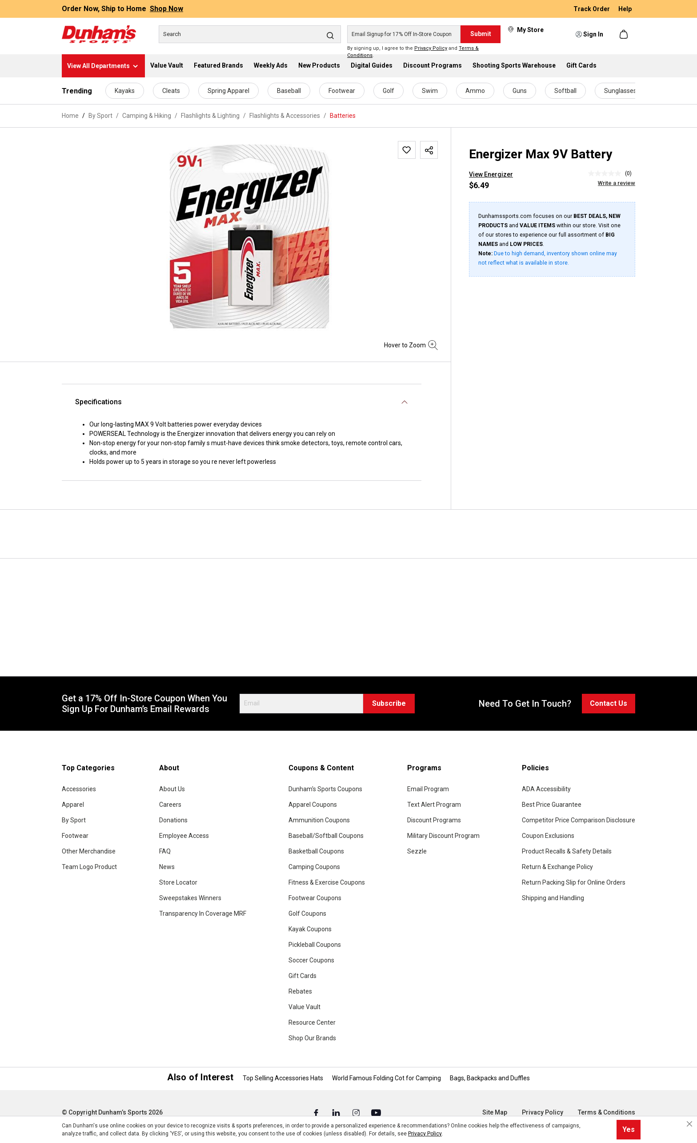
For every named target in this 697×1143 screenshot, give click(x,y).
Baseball (289, 90)
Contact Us (608, 703)
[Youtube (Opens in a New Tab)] (376, 1112)
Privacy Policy (430, 48)
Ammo (475, 90)
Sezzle (417, 851)
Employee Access (184, 835)
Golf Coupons (307, 913)
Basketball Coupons (316, 851)
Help (625, 8)
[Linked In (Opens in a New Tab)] (336, 1112)
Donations (173, 820)
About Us (172, 789)
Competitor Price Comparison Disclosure (578, 820)
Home (70, 115)
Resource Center (312, 1022)
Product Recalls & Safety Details (567, 851)
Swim (430, 90)
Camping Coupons (314, 866)
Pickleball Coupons (314, 944)
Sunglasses (620, 90)
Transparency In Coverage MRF (202, 913)
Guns (520, 90)
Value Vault (304, 1006)
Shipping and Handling (553, 898)
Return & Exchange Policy (557, 866)
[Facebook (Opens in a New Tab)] (316, 1112)
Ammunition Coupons (319, 820)
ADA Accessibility (546, 789)
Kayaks (125, 90)
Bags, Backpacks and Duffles (490, 1078)
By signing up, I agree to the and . (413, 52)
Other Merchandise (89, 851)
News (167, 866)
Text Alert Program (434, 804)
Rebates (300, 991)
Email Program (428, 789)
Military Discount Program (443, 835)
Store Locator (178, 882)
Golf (388, 90)
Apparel (73, 804)
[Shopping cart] (624, 34)
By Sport (74, 820)
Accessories (79, 789)
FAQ (165, 851)
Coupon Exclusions (548, 835)
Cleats (171, 90)
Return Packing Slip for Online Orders (573, 882)
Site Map (494, 1112)
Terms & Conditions (606, 1112)
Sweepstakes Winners (190, 898)
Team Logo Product (89, 866)
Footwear (341, 90)
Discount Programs (434, 820)
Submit (480, 33)
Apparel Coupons (312, 804)
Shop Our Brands (312, 1038)
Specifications (98, 402)
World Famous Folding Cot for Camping (386, 1078)
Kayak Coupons (310, 929)
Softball (565, 90)
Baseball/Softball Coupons (326, 835)
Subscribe (389, 703)
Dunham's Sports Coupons (325, 789)
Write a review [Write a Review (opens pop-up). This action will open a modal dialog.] (616, 183)
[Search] (250, 34)
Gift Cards (302, 975)
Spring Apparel (228, 90)
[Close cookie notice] (689, 1124)
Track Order (592, 8)
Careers (170, 804)
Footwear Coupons (314, 898)
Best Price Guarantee (551, 804)
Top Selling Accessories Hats (283, 1078)
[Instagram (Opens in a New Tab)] (356, 1112)
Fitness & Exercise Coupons (326, 882)
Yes (628, 1129)
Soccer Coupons (311, 960)
